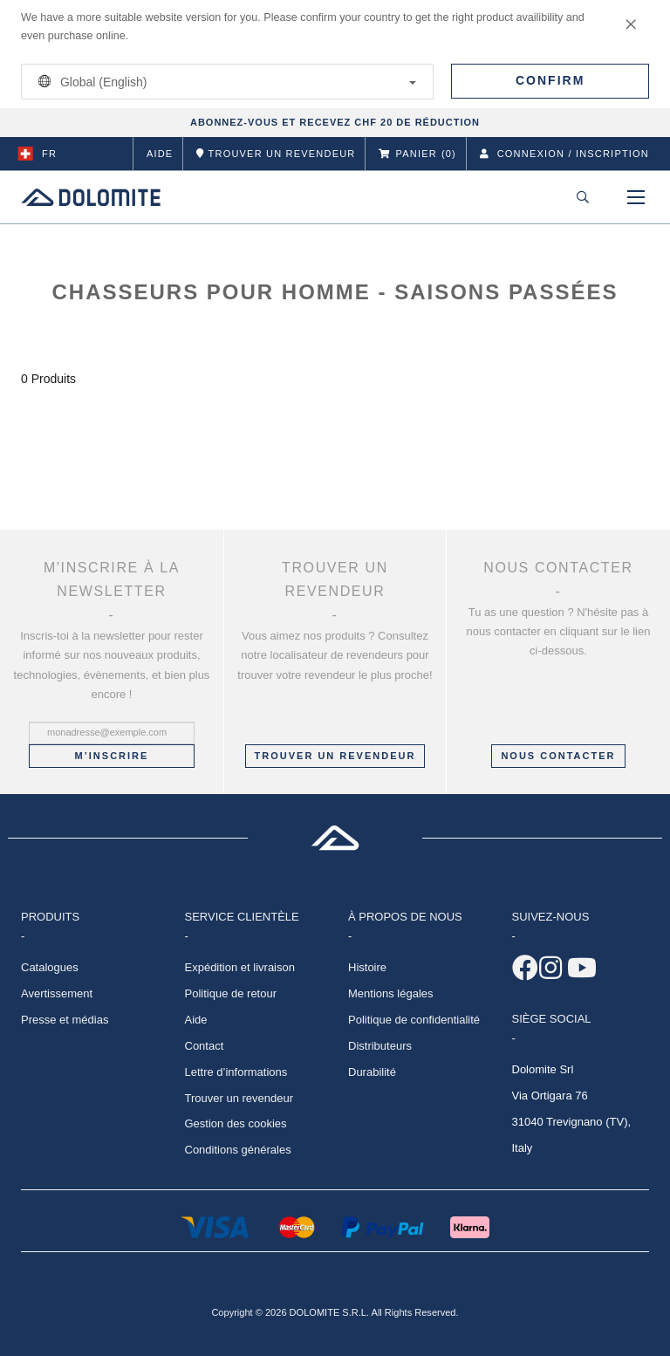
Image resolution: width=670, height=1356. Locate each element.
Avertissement (56, 993)
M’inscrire (112, 755)
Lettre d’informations (236, 1072)
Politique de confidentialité (414, 1019)
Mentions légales (391, 993)
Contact (204, 1045)
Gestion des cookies (236, 1123)
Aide (160, 153)
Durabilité (372, 1072)
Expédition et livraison (240, 967)
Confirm (550, 80)
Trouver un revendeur (335, 755)
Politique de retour (231, 993)
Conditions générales (238, 1149)
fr (37, 154)
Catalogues (50, 967)
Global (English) (224, 81)
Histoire (367, 967)
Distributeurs (380, 1045)
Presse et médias (64, 1019)
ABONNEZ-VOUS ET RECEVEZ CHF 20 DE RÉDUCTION (335, 122)
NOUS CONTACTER (558, 755)
